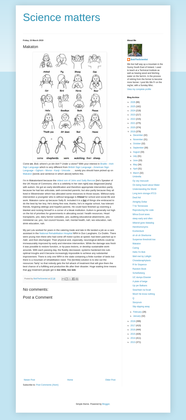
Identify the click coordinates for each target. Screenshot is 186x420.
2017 (133, 325)
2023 (133, 114)
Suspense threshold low (143, 239)
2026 (133, 102)
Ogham (39, 170)
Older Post (110, 380)
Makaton (27, 173)
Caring (135, 248)
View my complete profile (139, 89)
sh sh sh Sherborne (141, 235)
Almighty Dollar (139, 202)
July (135, 156)
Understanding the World (144, 189)
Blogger (106, 404)
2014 (133, 338)
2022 (133, 119)
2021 (133, 123)
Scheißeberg (138, 273)
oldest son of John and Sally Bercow (76, 180)
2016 (133, 329)
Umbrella (136, 176)
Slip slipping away (141, 306)
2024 (133, 110)
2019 (133, 131)
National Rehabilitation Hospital (55, 233)
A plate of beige (139, 281)
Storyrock (137, 302)
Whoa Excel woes (141, 214)
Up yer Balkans (139, 285)
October (137, 143)
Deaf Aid (136, 197)
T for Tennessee (140, 206)
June (135, 160)
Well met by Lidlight (141, 256)
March (136, 173)
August (136, 152)
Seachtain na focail (141, 290)
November (138, 139)
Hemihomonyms (140, 227)
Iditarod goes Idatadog (143, 223)
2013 (133, 342)
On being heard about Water (146, 185)
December (138, 135)
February (137, 312)
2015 (133, 334)
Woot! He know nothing (143, 294)
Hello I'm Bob (138, 252)
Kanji (57, 170)
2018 (133, 321)
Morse (48, 170)
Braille (103, 163)
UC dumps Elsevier (141, 277)
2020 (133, 127)
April (135, 168)
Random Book (139, 269)
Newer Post (29, 380)
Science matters (61, 17)
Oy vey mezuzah (140, 181)
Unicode (65, 170)
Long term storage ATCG (144, 193)
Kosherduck (138, 231)
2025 (133, 106)
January (137, 316)
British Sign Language (79, 167)
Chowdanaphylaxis (141, 260)
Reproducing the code (142, 210)
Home (70, 380)
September (138, 147)
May (135, 164)
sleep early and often (142, 218)
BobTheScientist (139, 59)
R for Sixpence (139, 264)
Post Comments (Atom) (47, 385)
